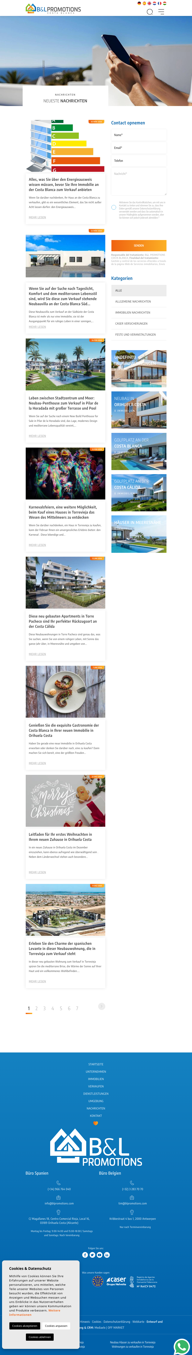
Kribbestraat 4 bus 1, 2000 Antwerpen (133, 1219)
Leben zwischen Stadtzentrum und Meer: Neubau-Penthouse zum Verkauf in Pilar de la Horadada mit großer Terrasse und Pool (63, 402)
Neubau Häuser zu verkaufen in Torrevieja (132, 1342)
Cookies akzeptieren (24, 1326)
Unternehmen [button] (96, 1071)
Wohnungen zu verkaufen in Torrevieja (133, 1346)
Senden (139, 245)
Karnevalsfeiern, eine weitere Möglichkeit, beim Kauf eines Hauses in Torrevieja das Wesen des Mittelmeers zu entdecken (63, 512)
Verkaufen (96, 1086)
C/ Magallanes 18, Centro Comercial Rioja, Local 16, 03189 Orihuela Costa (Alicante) (59, 1221)
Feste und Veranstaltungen (135, 334)
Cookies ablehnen (40, 1337)
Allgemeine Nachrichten (133, 301)
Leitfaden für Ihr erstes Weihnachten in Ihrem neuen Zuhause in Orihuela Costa (60, 837)
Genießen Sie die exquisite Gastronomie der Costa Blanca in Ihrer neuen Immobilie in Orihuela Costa (64, 730)
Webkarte (138, 1322)
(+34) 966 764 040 (59, 1189)
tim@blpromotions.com (133, 1203)
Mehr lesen (37, 217)
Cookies (96, 1322)
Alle (118, 290)
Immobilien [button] (96, 1079)
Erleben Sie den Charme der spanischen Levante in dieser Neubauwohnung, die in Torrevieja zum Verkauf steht (62, 948)
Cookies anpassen (56, 1326)
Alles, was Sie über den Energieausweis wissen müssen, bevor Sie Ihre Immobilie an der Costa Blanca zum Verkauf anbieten (64, 184)
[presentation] (133, 231)
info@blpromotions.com (59, 1203)
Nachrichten (96, 1108)
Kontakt (96, 1116)
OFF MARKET (116, 1327)
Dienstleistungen (96, 1094)
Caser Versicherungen (131, 323)
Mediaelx (100, 1327)
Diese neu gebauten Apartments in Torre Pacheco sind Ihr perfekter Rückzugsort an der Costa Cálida (63, 621)
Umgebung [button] (96, 1101)
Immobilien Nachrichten (132, 312)
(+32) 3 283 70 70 (132, 1189)
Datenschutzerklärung (150, 208)
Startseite (96, 1064)
